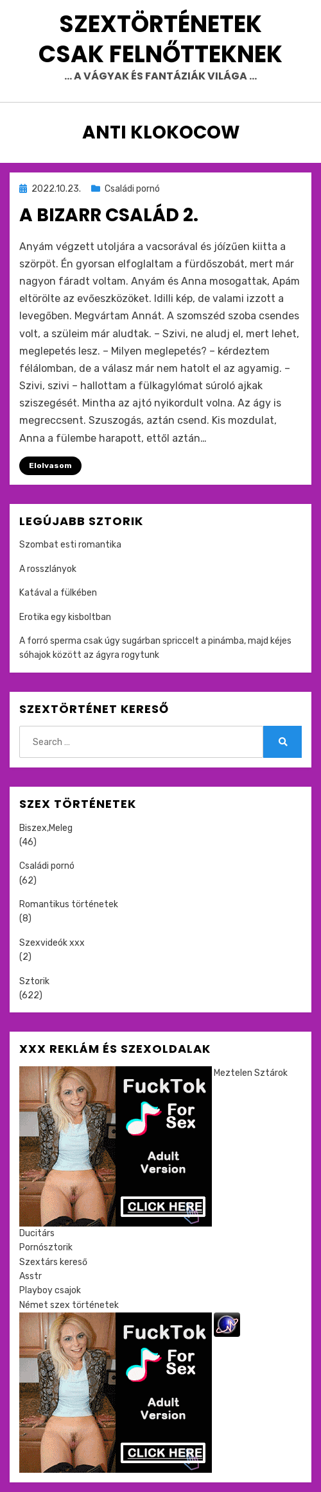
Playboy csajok (50, 1290)
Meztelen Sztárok (251, 1073)
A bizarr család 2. (108, 215)
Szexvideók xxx (52, 942)
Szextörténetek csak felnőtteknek (160, 39)
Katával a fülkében (58, 592)
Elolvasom (50, 465)
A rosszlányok (47, 569)
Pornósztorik (46, 1247)
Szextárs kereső (53, 1262)
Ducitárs (37, 1233)
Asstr (30, 1276)
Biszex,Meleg (46, 828)
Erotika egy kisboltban (65, 617)
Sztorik (34, 981)
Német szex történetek (69, 1305)
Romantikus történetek (68, 904)
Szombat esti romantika (70, 544)
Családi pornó (132, 188)
